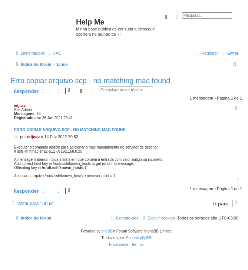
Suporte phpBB (138, 238)
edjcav (20, 106)
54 (39, 114)
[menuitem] (54, 53)
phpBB (107, 231)
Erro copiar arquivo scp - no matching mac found (90, 81)
